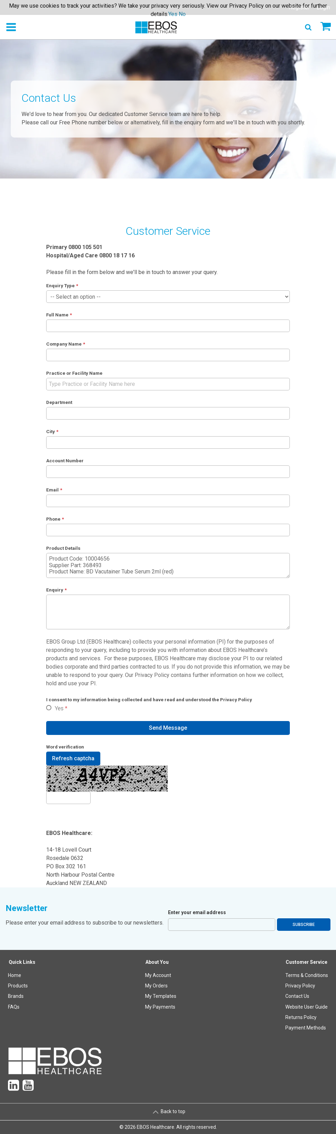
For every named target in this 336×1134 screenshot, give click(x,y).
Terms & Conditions (306, 975)
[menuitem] (22, 996)
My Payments (160, 1007)
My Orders (156, 985)
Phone (53, 519)
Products (18, 985)
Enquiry (54, 590)
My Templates (160, 996)
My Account (158, 975)
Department (59, 402)
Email (52, 489)
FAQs (13, 1007)
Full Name (57, 314)
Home (14, 975)
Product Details (63, 548)
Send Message (168, 728)
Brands (16, 996)
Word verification (65, 747)
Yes (59, 708)
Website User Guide (306, 1007)
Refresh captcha (73, 758)
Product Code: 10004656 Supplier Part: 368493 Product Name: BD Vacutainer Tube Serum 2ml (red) (168, 565)
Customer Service (306, 962)
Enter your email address (197, 912)
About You (157, 962)
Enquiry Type (60, 285)
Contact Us (297, 996)
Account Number (65, 460)
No (182, 14)
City (50, 431)
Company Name (64, 344)
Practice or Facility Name (74, 373)
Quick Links (22, 962)
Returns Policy (301, 1017)
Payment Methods (305, 1027)
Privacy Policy (152, 675)
